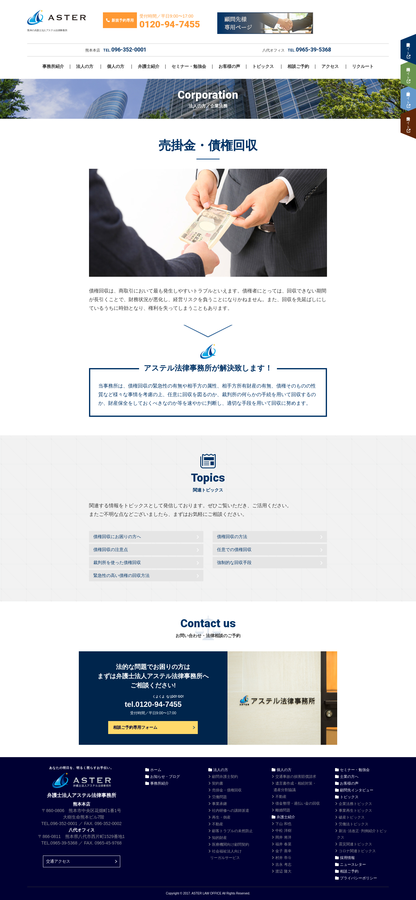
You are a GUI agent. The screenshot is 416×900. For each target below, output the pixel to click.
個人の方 (115, 66)
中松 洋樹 (283, 830)
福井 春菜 (283, 844)
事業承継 (219, 804)
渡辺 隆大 (283, 871)
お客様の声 (229, 66)
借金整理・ (297, 803)
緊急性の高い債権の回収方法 (121, 575)
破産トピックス (352, 817)
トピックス (263, 66)
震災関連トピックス (355, 844)
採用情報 (347, 858)
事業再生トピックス (355, 810)
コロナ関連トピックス (357, 851)
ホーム (155, 770)
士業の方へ (349, 776)
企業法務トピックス (355, 804)
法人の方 (84, 66)
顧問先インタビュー (356, 790)
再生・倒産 (221, 817)
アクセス (330, 66)
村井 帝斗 (283, 858)
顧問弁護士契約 (225, 776)
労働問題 (219, 797)
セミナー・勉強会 (189, 66)
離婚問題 (282, 810)
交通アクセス (58, 861)
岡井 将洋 (283, 837)
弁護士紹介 (148, 66)
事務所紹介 (53, 66)
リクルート (363, 66)
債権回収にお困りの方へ (117, 536)
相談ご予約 (298, 66)
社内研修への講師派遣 (230, 810)
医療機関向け (230, 844)
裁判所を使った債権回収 (117, 562)
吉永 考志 (283, 864)
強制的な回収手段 (234, 562)
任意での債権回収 (234, 549)
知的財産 (219, 838)
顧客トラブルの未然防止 (232, 831)
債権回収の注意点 (110, 549)
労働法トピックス (353, 824)
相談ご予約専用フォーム (135, 727)
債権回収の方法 (232, 536)
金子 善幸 (283, 851)
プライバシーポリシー (358, 878)
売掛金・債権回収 (227, 790)
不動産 (217, 824)
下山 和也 (283, 824)
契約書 (217, 783)
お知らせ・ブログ (165, 776)
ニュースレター (353, 864)
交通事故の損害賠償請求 (295, 776)
